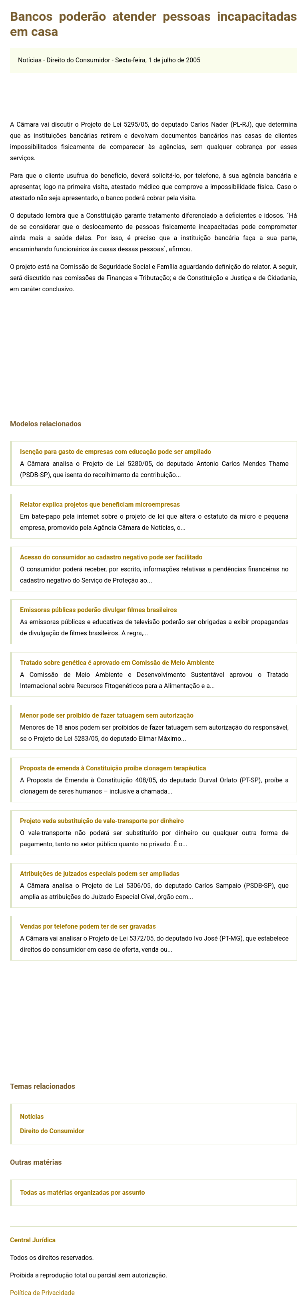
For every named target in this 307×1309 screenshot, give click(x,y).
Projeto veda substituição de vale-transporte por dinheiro (102, 821)
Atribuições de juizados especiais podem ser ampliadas (99, 873)
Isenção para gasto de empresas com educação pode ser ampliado (115, 452)
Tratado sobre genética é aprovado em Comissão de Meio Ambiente (117, 662)
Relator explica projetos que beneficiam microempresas (100, 504)
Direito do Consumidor (52, 1131)
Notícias (32, 1116)
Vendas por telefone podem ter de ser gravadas (88, 926)
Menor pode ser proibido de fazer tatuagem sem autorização (106, 715)
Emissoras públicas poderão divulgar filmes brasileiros (98, 610)
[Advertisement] (70, 93)
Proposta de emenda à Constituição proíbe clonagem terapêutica (113, 768)
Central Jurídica (33, 1240)
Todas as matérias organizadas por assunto (82, 1192)
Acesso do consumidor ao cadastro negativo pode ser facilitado (111, 557)
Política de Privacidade (42, 1293)
